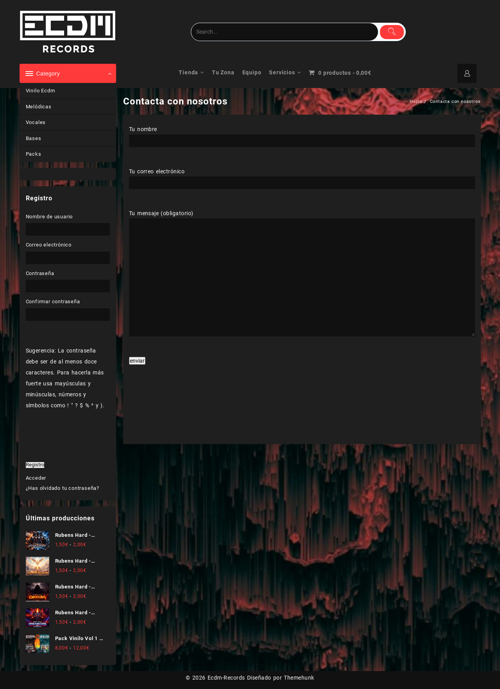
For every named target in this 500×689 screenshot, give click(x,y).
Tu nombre (302, 134)
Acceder (36, 478)
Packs (33, 154)
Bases (33, 138)
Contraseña (40, 273)
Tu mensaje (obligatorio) (302, 274)
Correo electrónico (49, 245)
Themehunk (299, 678)
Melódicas (39, 107)
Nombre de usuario (49, 216)
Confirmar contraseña (53, 301)
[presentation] (161, 411)
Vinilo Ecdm (40, 91)
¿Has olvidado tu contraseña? (62, 488)
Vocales (36, 122)
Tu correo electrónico (302, 176)
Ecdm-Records (226, 678)
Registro (35, 465)
